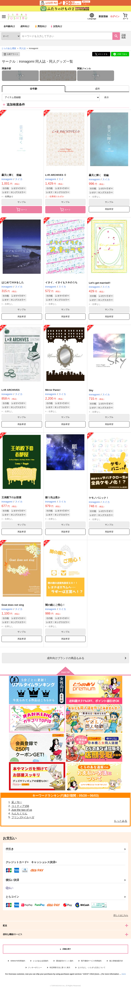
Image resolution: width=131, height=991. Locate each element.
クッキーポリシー (35, 969)
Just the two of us (21, 811)
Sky (91, 391)
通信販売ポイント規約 (64, 962)
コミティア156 (20, 807)
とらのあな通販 (9, 49)
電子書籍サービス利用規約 (91, 962)
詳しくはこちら (121, 916)
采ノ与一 (16, 803)
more (124, 975)
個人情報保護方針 (116, 962)
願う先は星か (52, 498)
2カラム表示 (120, 99)
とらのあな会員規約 (40, 962)
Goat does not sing (13, 606)
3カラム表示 (113, 99)
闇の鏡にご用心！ (55, 606)
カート (21, 211)
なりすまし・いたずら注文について (91, 969)
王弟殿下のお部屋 (11, 498)
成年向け (25, 27)
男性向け (41, 27)
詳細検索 (123, 37)
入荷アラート (10, 55)
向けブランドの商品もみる (65, 659)
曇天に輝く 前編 (99, 176)
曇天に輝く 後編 (11, 176)
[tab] (97, 89)
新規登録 (99, 16)
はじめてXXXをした (13, 283)
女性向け (57, 27)
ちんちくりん (19, 814)
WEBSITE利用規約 (17, 962)
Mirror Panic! (52, 391)
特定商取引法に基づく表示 (60, 969)
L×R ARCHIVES (11, 391)
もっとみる (120, 822)
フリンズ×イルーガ (22, 818)
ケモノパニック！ (99, 499)
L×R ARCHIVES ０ (56, 176)
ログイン (112, 16)
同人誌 (22, 49)
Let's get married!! (99, 284)
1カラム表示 (126, 99)
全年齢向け (9, 27)
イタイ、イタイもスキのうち (61, 283)
